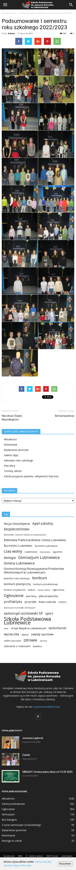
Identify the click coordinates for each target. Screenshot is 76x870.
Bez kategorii (9, 819)
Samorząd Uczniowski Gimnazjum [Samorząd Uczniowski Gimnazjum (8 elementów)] (19, 608)
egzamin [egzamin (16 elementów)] (57, 551)
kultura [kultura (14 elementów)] (31, 589)
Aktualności (10, 439)
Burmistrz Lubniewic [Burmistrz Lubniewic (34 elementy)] (18, 545)
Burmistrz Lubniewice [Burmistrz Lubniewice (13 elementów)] (46, 545)
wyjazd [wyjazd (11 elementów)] (25, 634)
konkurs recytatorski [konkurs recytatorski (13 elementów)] (14, 589)
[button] (71, 4)
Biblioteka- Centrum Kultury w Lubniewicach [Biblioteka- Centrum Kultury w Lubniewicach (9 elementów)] (25, 534)
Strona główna (9, 13)
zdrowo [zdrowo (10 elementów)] (43, 640)
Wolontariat (10, 444)
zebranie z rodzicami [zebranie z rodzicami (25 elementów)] (17, 646)
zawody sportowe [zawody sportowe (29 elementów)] (42, 634)
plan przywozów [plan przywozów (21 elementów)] (48, 596)
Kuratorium (9, 856)
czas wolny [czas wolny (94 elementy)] (13, 551)
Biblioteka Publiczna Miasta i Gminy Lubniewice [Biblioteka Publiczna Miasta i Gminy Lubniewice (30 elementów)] (35, 540)
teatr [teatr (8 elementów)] (6, 628)
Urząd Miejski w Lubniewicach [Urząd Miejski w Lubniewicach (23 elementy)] (28, 628)
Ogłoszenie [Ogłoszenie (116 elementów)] (14, 595)
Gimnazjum (8, 814)
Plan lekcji (9, 465)
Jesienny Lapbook (32, 738)
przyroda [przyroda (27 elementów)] (30, 602)
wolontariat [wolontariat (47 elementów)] (57, 628)
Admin (11, 33)
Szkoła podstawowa (13, 803)
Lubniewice (66, 856)
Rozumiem (65, 863)
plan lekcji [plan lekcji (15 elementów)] (31, 596)
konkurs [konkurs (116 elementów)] (39, 578)
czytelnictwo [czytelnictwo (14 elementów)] (31, 551)
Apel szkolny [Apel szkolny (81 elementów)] (42, 523)
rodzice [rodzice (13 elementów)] (62, 602)
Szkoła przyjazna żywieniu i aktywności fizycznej (31, 476)
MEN (20, 856)
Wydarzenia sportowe (16, 450)
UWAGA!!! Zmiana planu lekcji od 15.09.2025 (47, 771)
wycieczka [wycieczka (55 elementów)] (11, 634)
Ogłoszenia (8, 809)
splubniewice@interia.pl (47, 706)
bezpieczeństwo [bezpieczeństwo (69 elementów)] (16, 529)
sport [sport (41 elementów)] (49, 613)
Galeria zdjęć (11, 455)
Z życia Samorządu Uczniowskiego (21, 825)
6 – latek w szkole (34, 856)
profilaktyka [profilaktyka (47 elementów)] (13, 602)
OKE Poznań (52, 856)
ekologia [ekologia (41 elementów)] (10, 558)
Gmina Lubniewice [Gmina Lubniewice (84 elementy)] (19, 563)
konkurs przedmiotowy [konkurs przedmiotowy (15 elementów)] (45, 584)
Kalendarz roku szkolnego (18, 460)
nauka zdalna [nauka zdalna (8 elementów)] (44, 590)
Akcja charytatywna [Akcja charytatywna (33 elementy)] (17, 523)
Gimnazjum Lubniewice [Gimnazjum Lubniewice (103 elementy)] (39, 557)
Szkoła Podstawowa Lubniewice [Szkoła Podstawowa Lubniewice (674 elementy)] (27, 620)
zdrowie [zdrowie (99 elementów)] (30, 640)
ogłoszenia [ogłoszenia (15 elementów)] (58, 589)
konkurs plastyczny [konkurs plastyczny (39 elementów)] (17, 584)
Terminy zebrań (13, 471)
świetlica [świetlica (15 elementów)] (37, 646)
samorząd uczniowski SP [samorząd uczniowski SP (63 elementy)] (23, 613)
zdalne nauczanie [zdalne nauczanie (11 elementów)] (12, 640)
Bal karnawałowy (64, 415)
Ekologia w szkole (12, 840)
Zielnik (26, 755)
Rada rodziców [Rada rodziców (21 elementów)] (47, 602)
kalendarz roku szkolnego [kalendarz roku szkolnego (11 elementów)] (17, 578)
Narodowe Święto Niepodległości (12, 417)
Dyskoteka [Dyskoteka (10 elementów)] (45, 552)
